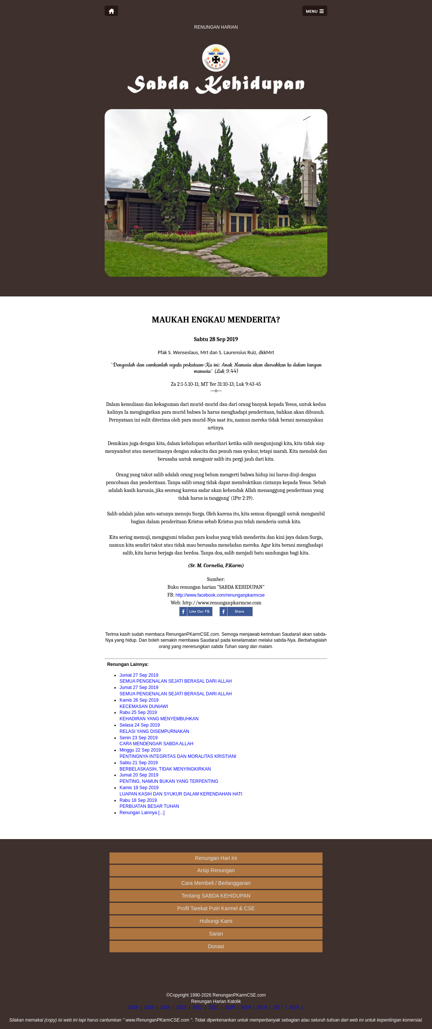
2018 (262, 1007)
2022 (198, 1007)
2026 (133, 1007)
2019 (246, 1007)
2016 (294, 1007)
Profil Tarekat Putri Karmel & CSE (216, 908)
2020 (230, 1007)
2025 (149, 1007)
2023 (182, 1007)
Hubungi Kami (216, 921)
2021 (214, 1007)
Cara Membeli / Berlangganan (216, 883)
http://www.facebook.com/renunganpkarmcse (219, 595)
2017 (278, 1007)
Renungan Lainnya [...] (142, 812)
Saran (216, 934)
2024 (166, 1007)
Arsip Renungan (216, 870)
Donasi (216, 946)
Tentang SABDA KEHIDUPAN (216, 896)
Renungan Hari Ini (216, 858)
